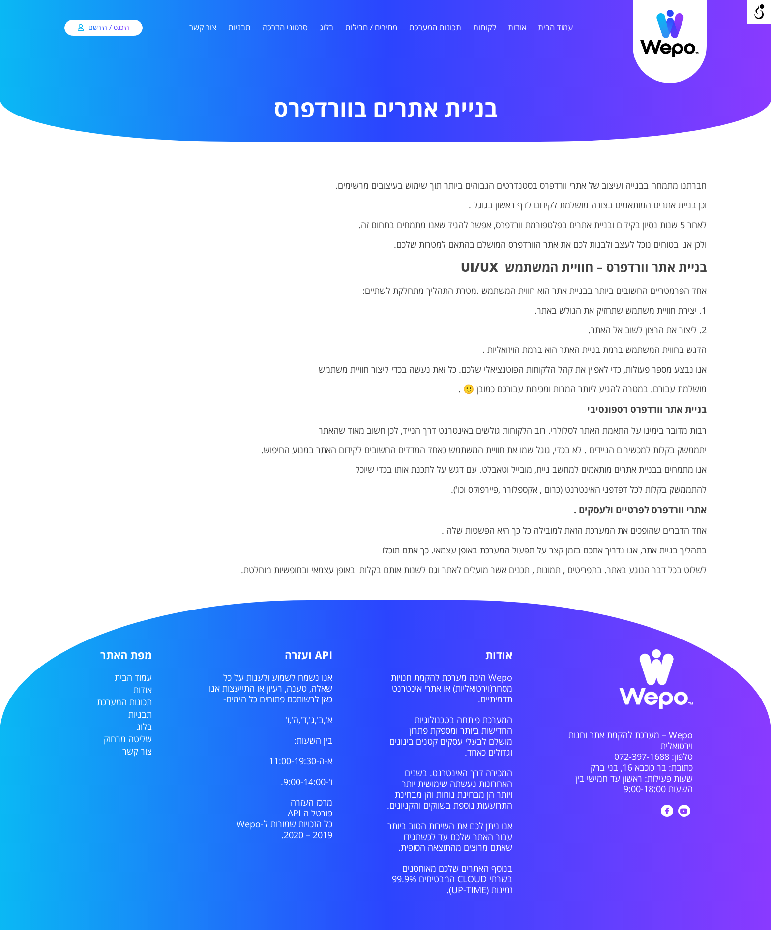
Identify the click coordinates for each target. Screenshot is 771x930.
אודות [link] (517, 28)
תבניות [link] (239, 28)
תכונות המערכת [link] (435, 28)
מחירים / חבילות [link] (371, 28)
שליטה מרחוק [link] (128, 739)
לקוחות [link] (484, 28)
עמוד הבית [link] (555, 28)
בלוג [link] (326, 28)
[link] (669, 55)
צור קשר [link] (202, 28)
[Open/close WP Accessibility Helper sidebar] (759, 12)
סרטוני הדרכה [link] (285, 28)
